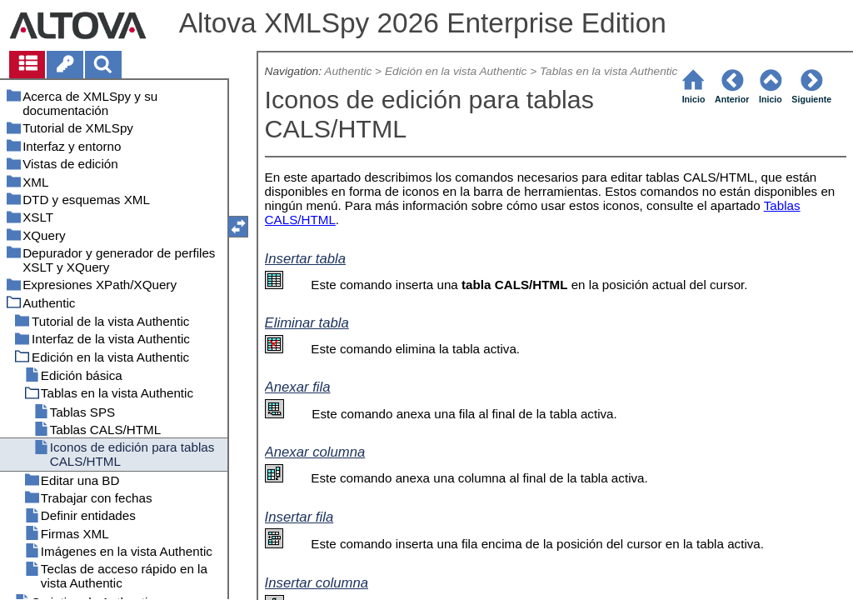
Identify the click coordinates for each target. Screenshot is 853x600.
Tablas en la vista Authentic (608, 71)
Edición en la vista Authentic (456, 71)
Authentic (348, 71)
